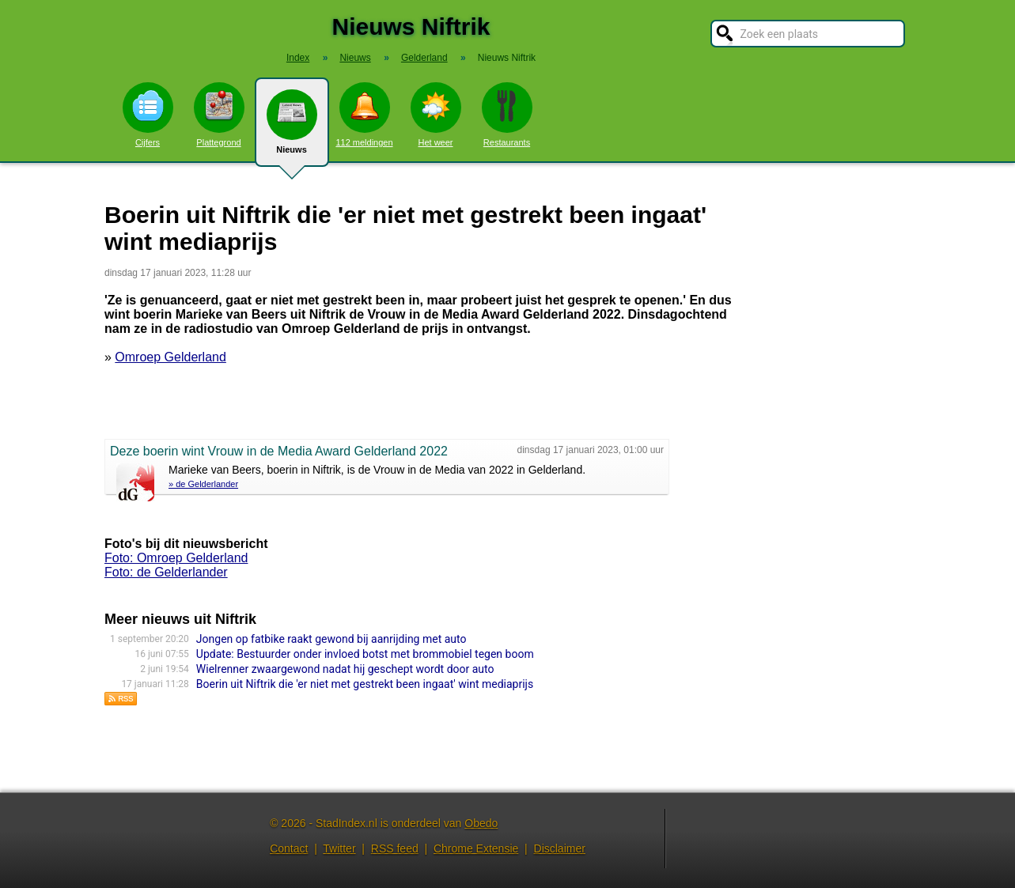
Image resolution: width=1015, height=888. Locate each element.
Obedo (481, 823)
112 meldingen (363, 114)
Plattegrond (219, 114)
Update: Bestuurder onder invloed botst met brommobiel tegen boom (365, 654)
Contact (289, 848)
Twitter (339, 848)
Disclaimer (559, 848)
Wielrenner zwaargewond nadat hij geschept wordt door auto (345, 669)
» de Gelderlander (203, 484)
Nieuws (292, 128)
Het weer (436, 114)
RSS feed (394, 848)
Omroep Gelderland (170, 357)
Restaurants (507, 114)
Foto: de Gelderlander (166, 572)
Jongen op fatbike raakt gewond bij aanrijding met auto (331, 639)
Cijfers (148, 114)
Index (297, 57)
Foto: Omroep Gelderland (176, 558)
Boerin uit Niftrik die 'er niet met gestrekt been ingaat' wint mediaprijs (364, 684)
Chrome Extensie (476, 848)
